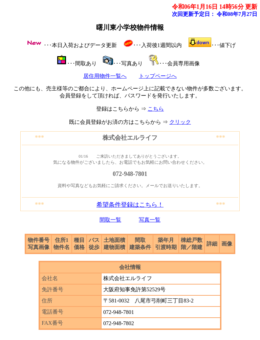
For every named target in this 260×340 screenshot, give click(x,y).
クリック (180, 122)
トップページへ (158, 76)
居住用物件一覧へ (105, 76)
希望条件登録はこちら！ (130, 204)
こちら (156, 109)
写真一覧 (149, 220)
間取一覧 (110, 220)
